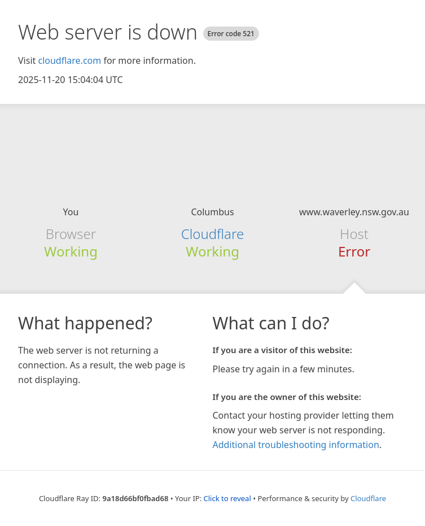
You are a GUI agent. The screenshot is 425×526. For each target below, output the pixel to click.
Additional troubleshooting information (296, 444)
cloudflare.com (69, 60)
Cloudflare (212, 233)
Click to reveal (227, 498)
